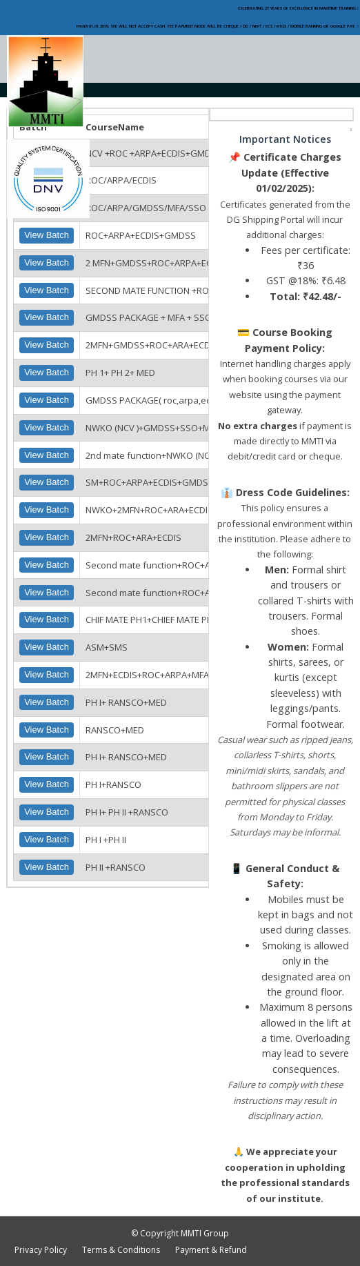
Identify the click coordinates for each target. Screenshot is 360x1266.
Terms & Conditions (121, 1250)
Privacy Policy (40, 1250)
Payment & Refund (211, 1250)
